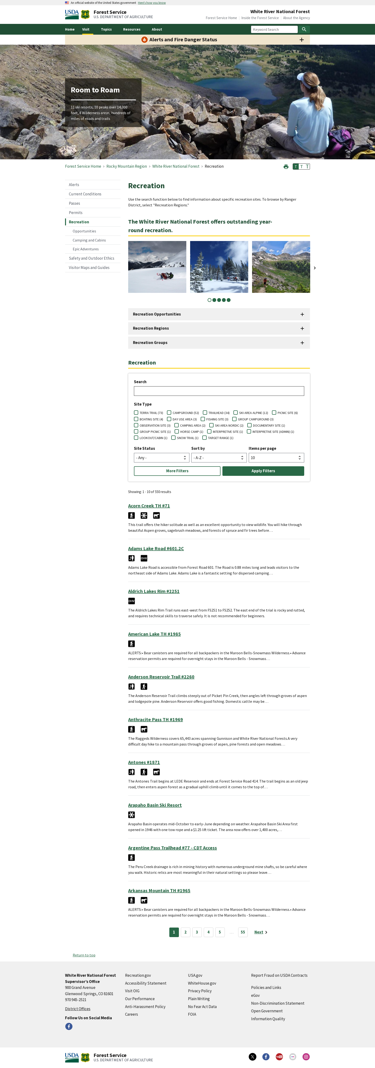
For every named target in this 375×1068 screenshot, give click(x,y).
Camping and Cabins (89, 240)
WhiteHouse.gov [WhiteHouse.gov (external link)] (202, 983)
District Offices (77, 1008)
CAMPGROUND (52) (186, 413)
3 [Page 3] (197, 932)
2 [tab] (214, 300)
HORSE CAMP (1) (191, 431)
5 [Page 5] (220, 932)
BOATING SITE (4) (151, 419)
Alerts (74, 184)
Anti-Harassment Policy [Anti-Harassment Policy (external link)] (145, 1006)
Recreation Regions (151, 328)
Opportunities (84, 231)
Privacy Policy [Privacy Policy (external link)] (200, 990)
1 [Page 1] (174, 932)
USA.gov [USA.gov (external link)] (195, 975)
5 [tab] (229, 300)
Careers (131, 1014)
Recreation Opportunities (157, 314)
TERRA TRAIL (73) (151, 413)
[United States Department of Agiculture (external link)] (73, 14)
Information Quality (268, 1018)
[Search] (304, 29)
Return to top (84, 955)
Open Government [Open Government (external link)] (267, 1011)
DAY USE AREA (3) (185, 419)
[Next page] (261, 932)
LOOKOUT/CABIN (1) (153, 438)
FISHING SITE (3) (217, 419)
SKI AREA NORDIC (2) (229, 425)
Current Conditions (85, 194)
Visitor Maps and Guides (89, 267)
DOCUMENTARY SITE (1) (269, 425)
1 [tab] (209, 300)
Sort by (198, 448)
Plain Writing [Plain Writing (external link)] (199, 998)
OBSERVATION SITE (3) (155, 425)
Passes (74, 203)
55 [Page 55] (243, 932)
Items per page (262, 448)
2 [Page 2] (185, 932)
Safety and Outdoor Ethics (91, 258)
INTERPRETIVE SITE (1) (228, 431)
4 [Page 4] (208, 932)
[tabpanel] (157, 267)
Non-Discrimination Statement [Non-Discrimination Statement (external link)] (277, 1003)
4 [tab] (224, 300)
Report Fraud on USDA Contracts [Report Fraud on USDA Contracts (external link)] (279, 975)
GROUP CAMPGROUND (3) (256, 419)
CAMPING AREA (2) (192, 425)
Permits (76, 212)
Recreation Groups (150, 342)
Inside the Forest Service (260, 17)
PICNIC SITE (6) (288, 413)
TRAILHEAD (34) (219, 413)
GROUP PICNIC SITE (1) (155, 431)
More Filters (177, 470)
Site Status (144, 448)
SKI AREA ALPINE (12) (253, 413)
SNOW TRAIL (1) (188, 438)
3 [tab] (219, 300)
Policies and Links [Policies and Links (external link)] (266, 987)
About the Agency (296, 17)
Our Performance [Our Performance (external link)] (140, 998)
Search (140, 381)
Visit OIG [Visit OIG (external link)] (132, 990)
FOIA (192, 1014)
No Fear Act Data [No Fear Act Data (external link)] (202, 1006)
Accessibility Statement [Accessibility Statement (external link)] (145, 983)
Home (70, 29)
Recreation (79, 222)
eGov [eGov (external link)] (255, 995)
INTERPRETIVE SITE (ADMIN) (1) (273, 431)
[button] (286, 166)
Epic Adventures (86, 249)
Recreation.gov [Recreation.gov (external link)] (138, 975)
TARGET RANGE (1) (220, 438)
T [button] (296, 166)
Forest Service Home (221, 17)
